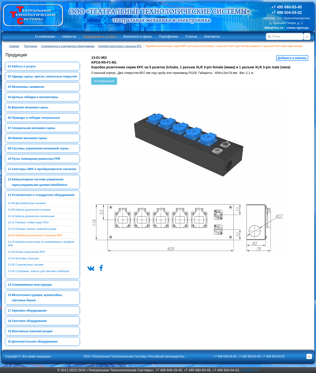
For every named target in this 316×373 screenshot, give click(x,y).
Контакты (212, 36)
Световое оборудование (29, 321)
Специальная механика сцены (33, 128)
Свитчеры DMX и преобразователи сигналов (44, 169)
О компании (45, 36)
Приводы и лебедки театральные (36, 117)
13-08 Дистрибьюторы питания (27, 203)
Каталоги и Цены (137, 36)
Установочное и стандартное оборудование (68, 46)
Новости (69, 36)
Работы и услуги (24, 66)
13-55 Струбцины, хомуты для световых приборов (38, 271)
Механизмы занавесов (28, 87)
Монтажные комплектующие (32, 331)
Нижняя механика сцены (29, 138)
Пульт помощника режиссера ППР (36, 158)
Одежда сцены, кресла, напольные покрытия (44, 76)
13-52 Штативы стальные (23, 258)
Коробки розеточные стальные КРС (120, 46)
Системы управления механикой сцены (40, 148)
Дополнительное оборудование (34, 341)
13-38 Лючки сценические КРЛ (26, 251)
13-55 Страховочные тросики (25, 264)
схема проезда (298, 28)
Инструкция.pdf (104, 81)
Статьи (191, 36)
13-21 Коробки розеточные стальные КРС (35, 235)
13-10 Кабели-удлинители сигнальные (31, 216)
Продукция (30, 46)
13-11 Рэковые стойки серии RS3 (28, 222)
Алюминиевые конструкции (32, 284)
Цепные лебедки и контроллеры (35, 97)
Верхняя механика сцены (30, 107)
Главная (14, 46)
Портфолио (168, 36)
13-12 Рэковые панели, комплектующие (32, 228)
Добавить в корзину (292, 58)
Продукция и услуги (99, 36)
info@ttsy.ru (274, 28)
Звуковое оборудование (29, 310)
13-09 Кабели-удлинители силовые (29, 209)
